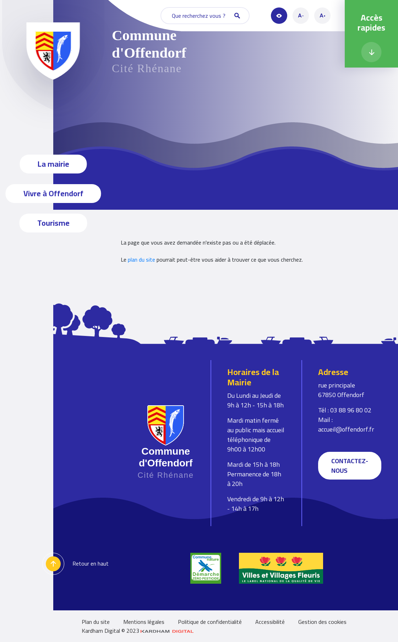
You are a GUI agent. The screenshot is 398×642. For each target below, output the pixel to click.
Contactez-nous (349, 465)
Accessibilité (270, 621)
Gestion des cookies (322, 621)
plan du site (141, 259)
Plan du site (96, 621)
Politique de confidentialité (210, 621)
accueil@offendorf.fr (346, 429)
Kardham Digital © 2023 (138, 630)
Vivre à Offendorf (53, 193)
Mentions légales (143, 621)
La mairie (53, 163)
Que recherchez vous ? (206, 15)
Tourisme (53, 222)
